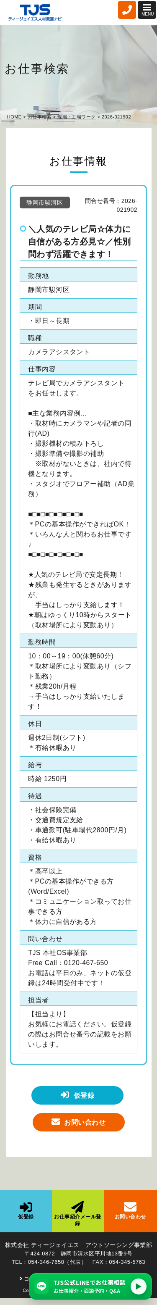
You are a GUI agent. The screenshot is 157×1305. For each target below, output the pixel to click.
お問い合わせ (78, 1122)
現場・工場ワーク (76, 116)
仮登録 (77, 1095)
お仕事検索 (39, 116)
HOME (14, 116)
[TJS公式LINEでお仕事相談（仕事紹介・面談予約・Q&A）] (90, 1286)
